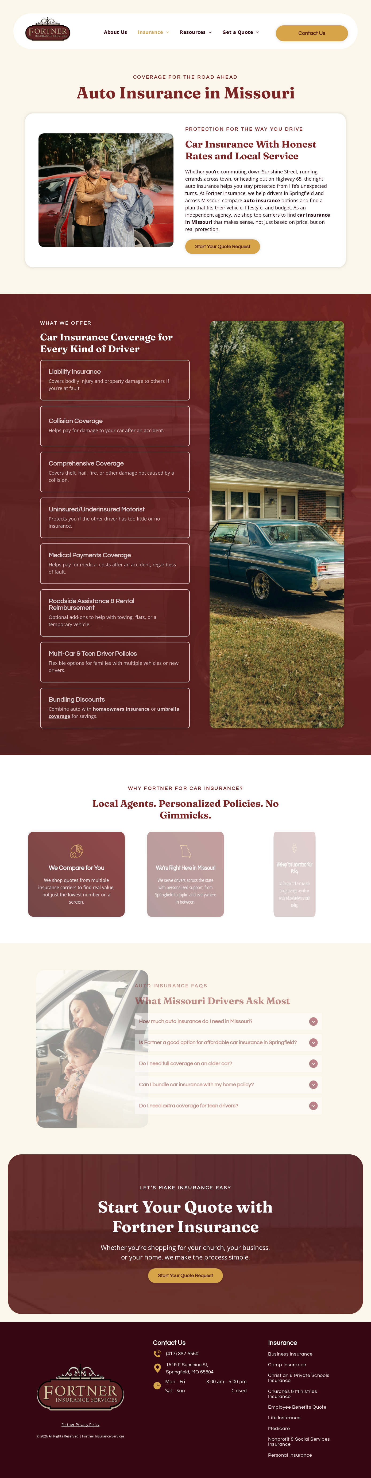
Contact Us (169, 1343)
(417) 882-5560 (182, 1353)
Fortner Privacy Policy (80, 1424)
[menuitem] (115, 32)
